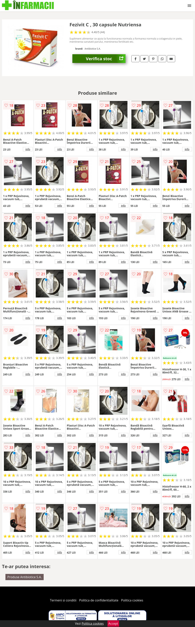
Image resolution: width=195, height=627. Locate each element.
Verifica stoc (106, 58)
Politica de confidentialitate (98, 600)
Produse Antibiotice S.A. (24, 577)
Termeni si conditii (63, 600)
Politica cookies (132, 600)
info (27, 149)
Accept (113, 623)
